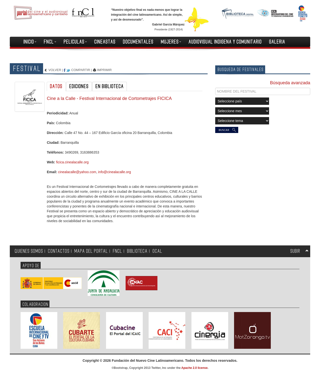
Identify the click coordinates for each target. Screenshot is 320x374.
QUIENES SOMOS (29, 251)
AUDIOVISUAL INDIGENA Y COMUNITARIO (225, 42)
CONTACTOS (59, 251)
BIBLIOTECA (137, 251)
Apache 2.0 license (194, 368)
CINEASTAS (105, 42)
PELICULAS (75, 42)
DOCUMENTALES (138, 42)
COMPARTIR (80, 70)
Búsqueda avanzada (290, 82)
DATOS (56, 86)
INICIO (30, 42)
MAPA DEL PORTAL (91, 251)
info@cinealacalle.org (114, 172)
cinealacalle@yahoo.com (77, 172)
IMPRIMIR (104, 70)
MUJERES (171, 42)
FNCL (50, 42)
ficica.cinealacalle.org (72, 162)
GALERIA (277, 42)
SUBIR (295, 251)
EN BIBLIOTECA (109, 86)
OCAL (157, 251)
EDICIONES (79, 86)
